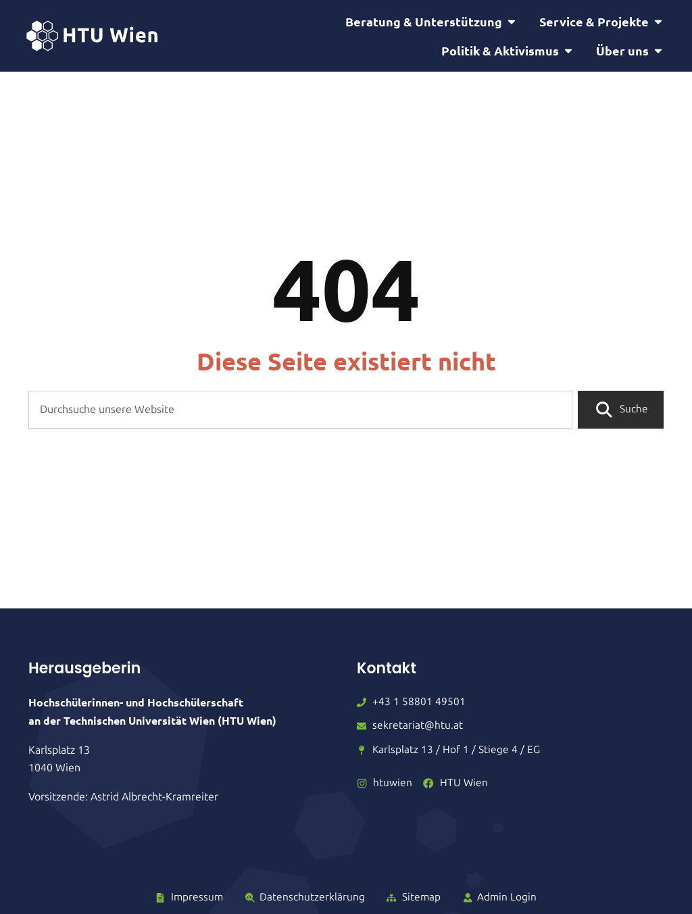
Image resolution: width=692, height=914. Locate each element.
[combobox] (300, 421)
